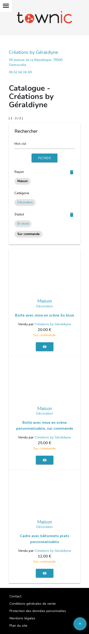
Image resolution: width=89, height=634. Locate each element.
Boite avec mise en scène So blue (44, 315)
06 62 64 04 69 (20, 72)
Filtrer (44, 158)
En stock (23, 224)
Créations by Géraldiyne (33, 52)
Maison (44, 301)
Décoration (25, 202)
